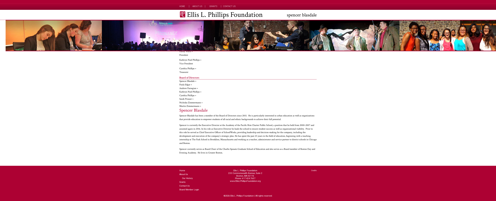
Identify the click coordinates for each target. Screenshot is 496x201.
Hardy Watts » (186, 51)
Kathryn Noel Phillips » (190, 59)
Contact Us (229, 6)
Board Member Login (189, 189)
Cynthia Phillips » (187, 68)
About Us (197, 6)
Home (182, 6)
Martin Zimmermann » (190, 106)
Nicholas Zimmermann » (191, 102)
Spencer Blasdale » (187, 81)
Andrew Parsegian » (188, 88)
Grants (213, 6)
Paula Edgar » (185, 84)
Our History (187, 178)
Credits (314, 171)
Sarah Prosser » (186, 98)
